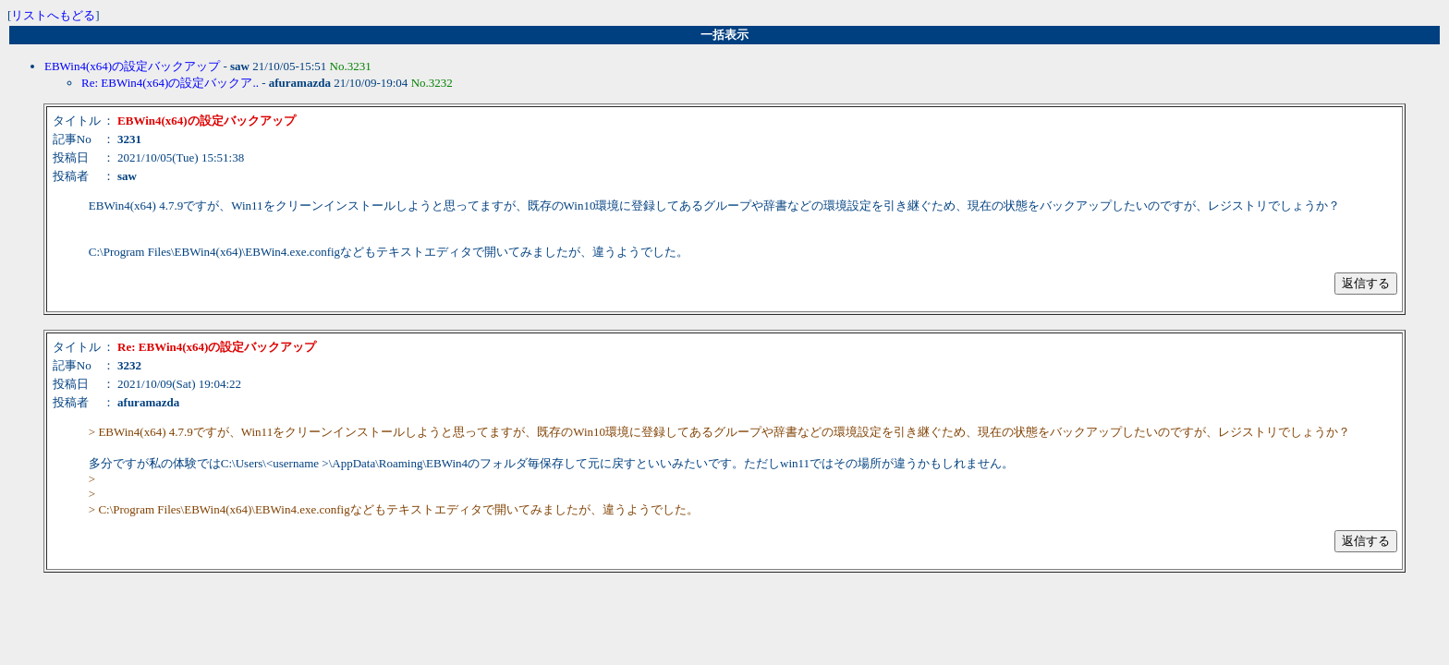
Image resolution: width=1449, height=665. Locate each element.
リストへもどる (53, 15)
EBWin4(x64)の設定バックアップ (132, 66)
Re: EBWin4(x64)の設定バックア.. (170, 83)
